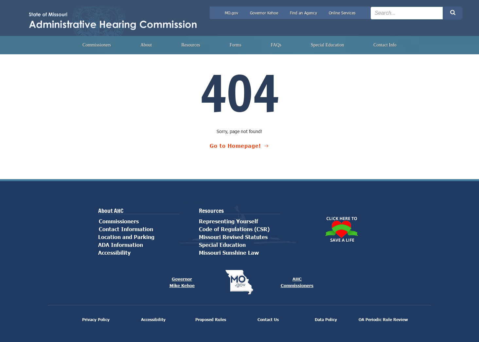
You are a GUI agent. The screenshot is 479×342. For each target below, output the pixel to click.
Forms (235, 45)
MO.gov (231, 12)
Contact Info (384, 45)
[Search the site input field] (406, 13)
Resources (190, 45)
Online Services (342, 12)
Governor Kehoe (264, 12)
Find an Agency (303, 12)
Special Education (327, 45)
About (146, 45)
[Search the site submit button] (452, 13)
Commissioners (96, 45)
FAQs (276, 45)
